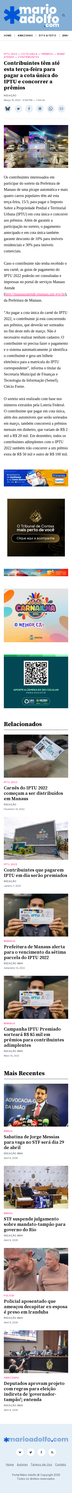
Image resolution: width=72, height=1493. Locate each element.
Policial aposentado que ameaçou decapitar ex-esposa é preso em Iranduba (35, 1307)
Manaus (9, 941)
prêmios (47, 54)
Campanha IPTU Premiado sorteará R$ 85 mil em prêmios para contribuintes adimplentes (34, 1037)
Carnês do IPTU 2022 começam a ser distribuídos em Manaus (33, 793)
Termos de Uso (41, 1464)
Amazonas (25, 35)
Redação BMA (13, 963)
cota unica (29, 54)
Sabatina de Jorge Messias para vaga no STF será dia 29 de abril (34, 1142)
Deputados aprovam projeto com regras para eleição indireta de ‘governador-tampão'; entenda (34, 1392)
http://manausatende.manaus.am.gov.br (35, 294)
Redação (10, 95)
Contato (60, 1464)
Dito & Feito (47, 35)
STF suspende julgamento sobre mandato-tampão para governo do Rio (34, 1224)
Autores (22, 1464)
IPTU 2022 (10, 54)
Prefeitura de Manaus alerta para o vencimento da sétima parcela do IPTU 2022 (35, 952)
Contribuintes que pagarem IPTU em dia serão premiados (35, 872)
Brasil (66, 35)
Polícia (9, 1295)
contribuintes (28, 57)
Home (8, 35)
